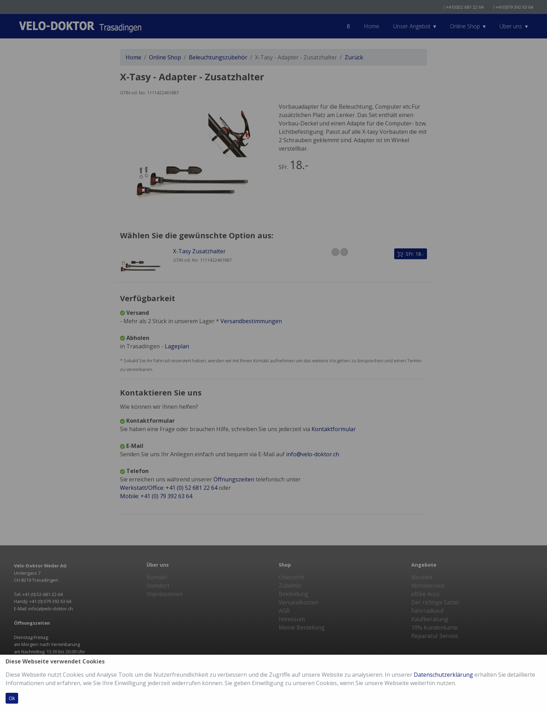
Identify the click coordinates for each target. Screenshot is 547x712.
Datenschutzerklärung (443, 674)
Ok (12, 698)
